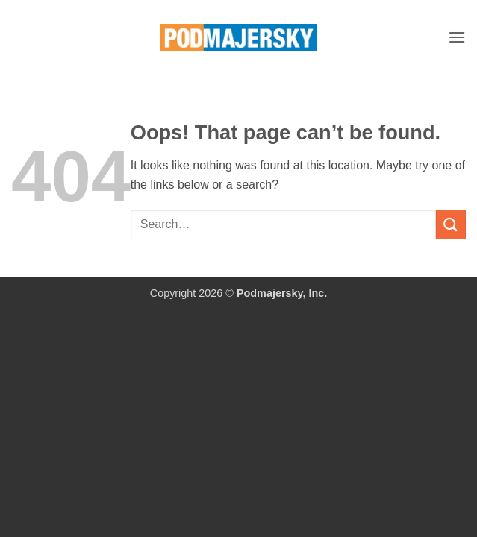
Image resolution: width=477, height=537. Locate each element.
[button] (457, 37)
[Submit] (451, 224)
